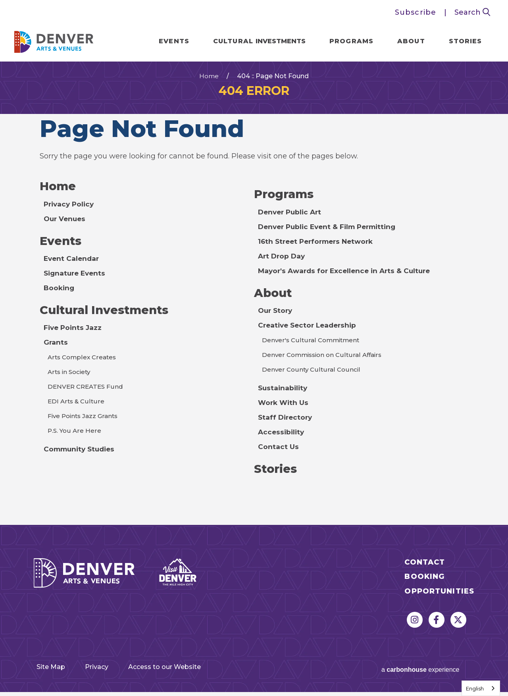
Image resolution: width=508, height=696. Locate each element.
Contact (424, 569)
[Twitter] (458, 626)
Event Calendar (72, 264)
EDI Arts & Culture (77, 407)
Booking (60, 293)
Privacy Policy (70, 208)
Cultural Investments (108, 315)
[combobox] (481, 688)
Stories (462, 42)
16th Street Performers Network (319, 246)
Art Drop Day (282, 260)
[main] (254, 296)
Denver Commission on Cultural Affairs (324, 360)
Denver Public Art (291, 216)
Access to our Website (186, 673)
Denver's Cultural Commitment (312, 345)
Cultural (256, 42)
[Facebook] (436, 626)
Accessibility (282, 437)
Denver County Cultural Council (311, 375)
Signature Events (76, 278)
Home (209, 80)
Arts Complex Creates (83, 363)
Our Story (276, 316)
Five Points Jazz (74, 334)
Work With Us (284, 408)
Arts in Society (70, 378)
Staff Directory (286, 422)
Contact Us (278, 452)
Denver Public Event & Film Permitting (331, 231)
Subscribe (415, 12)
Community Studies (81, 455)
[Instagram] (415, 626)
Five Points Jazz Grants (85, 422)
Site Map (50, 673)
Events (171, 42)
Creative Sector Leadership (310, 330)
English (475, 688)
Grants (56, 348)
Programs (348, 42)
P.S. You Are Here (75, 437)
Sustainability (284, 393)
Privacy (105, 673)
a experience (411, 672)
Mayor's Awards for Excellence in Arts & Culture (347, 275)
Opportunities (439, 598)
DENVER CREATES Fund (87, 393)
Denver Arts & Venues (57, 40)
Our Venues (66, 223)
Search (472, 12)
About (408, 42)
